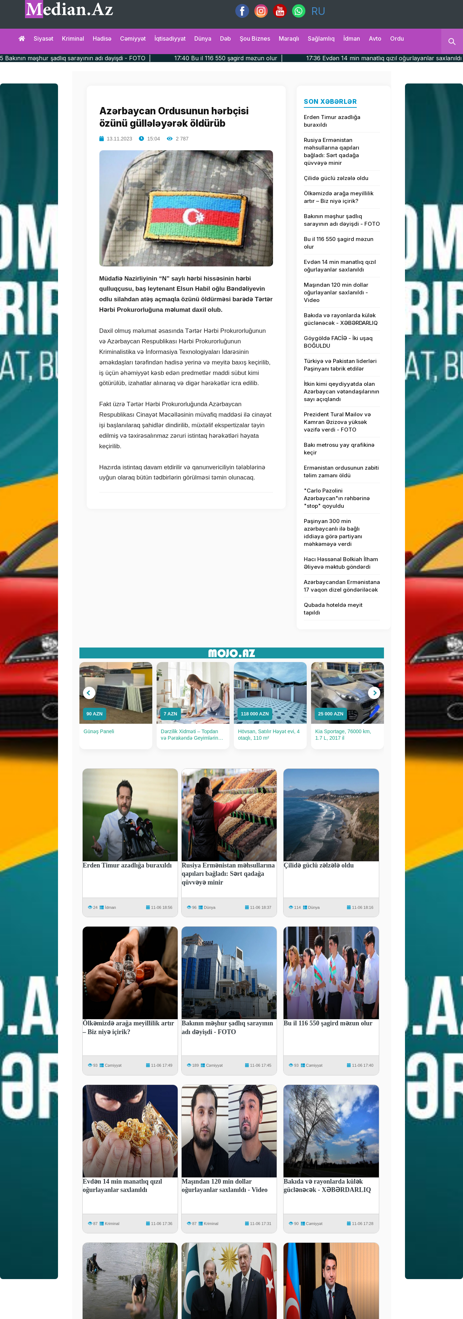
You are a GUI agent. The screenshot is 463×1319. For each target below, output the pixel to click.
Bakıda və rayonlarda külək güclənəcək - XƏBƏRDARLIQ (341, 319)
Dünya (202, 38)
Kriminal (73, 38)
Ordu (397, 38)
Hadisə (102, 38)
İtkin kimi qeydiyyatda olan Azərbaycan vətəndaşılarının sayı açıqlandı (341, 391)
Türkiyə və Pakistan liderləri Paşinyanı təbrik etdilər (340, 365)
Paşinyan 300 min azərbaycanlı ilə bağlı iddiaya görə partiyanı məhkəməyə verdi (333, 532)
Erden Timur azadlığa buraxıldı (332, 121)
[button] (89, 693)
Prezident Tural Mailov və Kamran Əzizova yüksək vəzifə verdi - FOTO (337, 422)
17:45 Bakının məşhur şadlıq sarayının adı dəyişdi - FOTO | (109, 58)
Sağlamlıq (321, 38)
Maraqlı (289, 38)
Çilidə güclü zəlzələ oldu (336, 178)
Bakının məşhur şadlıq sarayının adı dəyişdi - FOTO (342, 220)
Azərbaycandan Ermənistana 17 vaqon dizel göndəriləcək (342, 586)
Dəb (225, 38)
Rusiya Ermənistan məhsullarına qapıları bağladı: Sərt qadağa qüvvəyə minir (331, 151)
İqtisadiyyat (170, 38)
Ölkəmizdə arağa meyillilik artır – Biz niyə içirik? (338, 197)
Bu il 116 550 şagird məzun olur (338, 243)
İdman (351, 38)
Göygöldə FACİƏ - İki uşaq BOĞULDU (338, 342)
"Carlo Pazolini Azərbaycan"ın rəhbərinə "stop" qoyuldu (337, 498)
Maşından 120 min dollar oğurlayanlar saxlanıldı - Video (336, 292)
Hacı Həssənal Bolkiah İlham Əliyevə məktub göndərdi (341, 563)
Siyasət (43, 38)
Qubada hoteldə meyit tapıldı (333, 608)
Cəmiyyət (133, 38)
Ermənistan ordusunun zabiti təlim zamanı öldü (341, 471)
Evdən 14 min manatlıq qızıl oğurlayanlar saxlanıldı (340, 265)
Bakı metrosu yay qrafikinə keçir (339, 448)
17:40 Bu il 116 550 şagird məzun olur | (268, 58)
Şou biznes (255, 38)
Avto (375, 38)
